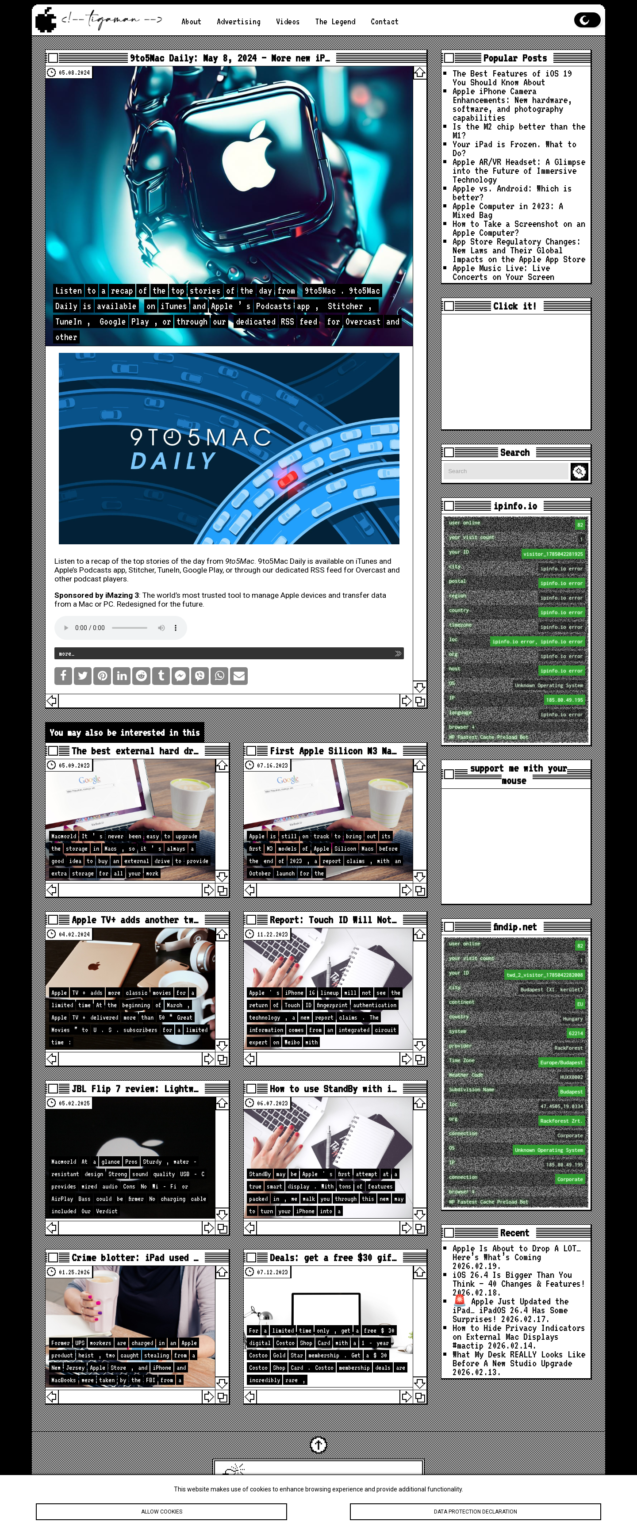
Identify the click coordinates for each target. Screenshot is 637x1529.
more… (66, 653)
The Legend (335, 21)
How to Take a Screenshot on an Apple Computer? (519, 228)
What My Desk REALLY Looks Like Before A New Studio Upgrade (519, 1358)
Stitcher (141, 570)
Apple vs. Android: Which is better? (512, 192)
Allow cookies (161, 1511)
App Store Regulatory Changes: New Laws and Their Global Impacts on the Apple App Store (519, 249)
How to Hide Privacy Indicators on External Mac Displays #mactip (519, 1336)
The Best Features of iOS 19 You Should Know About (512, 77)
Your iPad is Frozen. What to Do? (514, 148)
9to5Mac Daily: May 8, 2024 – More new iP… (230, 58)
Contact (385, 21)
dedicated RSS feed (308, 570)
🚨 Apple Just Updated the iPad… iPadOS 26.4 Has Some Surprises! (510, 1309)
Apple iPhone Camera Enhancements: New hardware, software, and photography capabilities (512, 104)
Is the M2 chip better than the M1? (519, 130)
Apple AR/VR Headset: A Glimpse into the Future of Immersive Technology (519, 170)
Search (580, 472)
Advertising (239, 21)
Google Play (203, 570)
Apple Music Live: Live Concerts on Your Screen (503, 272)
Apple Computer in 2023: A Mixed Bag (508, 210)
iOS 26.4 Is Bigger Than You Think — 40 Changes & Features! (519, 1279)
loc (517, 641)
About (191, 21)
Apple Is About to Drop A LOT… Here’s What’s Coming (517, 1252)
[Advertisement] (516, 372)
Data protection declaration (475, 1511)
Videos (288, 21)
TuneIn (168, 570)
